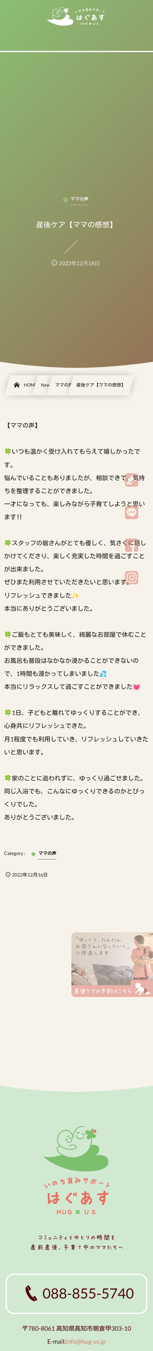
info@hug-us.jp (86, 1341)
